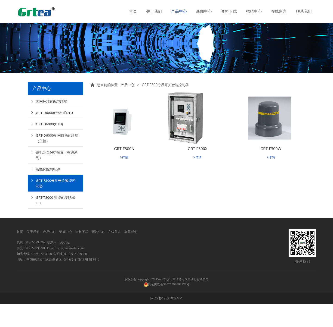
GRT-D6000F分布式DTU (54, 135)
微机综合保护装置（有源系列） (56, 178)
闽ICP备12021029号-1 (166, 321)
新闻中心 (204, 11)
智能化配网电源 (48, 192)
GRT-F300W (270, 171)
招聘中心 (254, 11)
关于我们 (154, 11)
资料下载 (229, 11)
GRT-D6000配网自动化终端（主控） (57, 161)
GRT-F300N (124, 171)
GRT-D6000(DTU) (49, 147)
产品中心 (179, 11)
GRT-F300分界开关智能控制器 (55, 206)
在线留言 (279, 11)
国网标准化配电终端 (51, 124)
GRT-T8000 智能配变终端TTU (55, 223)
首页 (133, 11)
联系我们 (304, 11)
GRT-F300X (197, 171)
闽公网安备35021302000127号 (169, 307)
